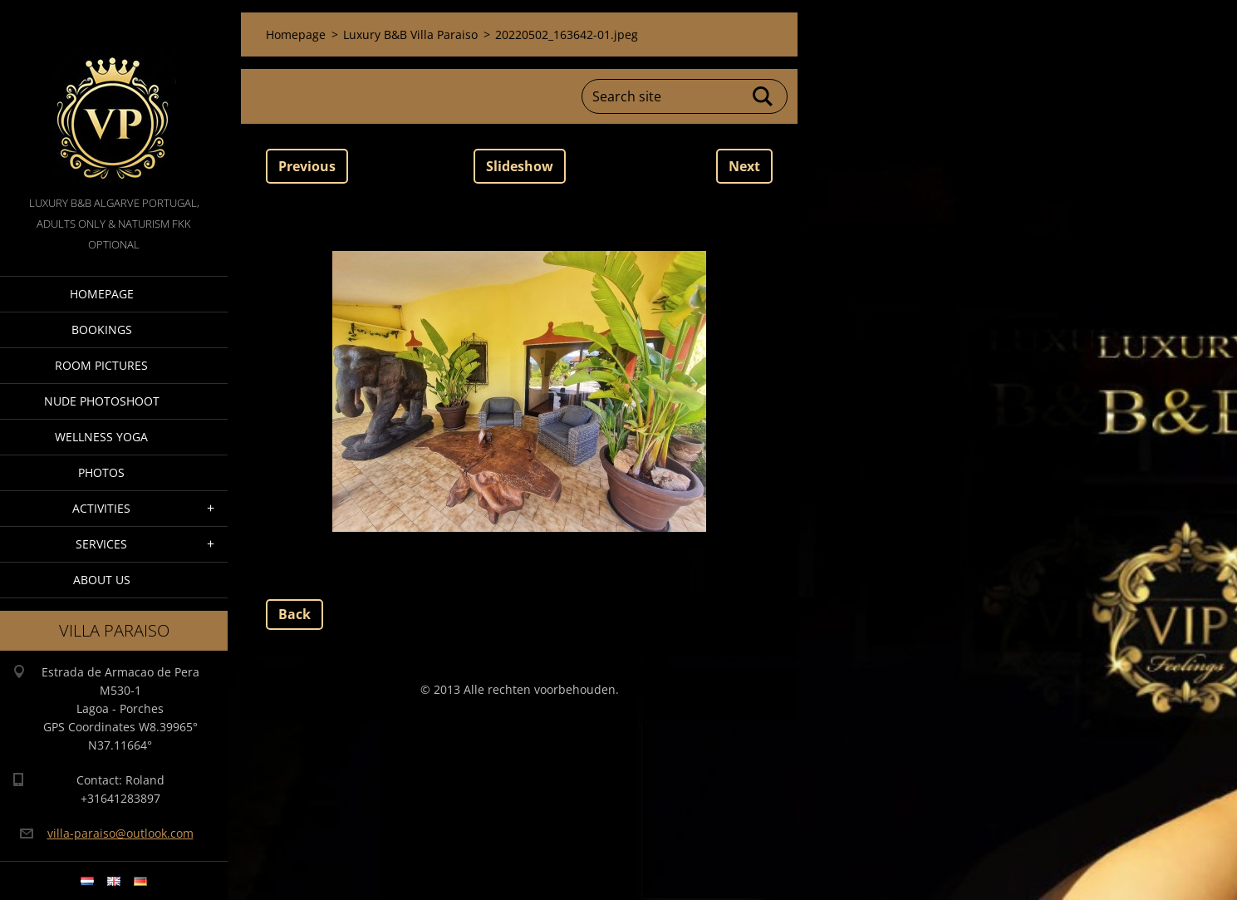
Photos (101, 472)
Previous (307, 166)
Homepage (102, 294)
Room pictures (101, 365)
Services (101, 544)
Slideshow (519, 166)
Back (294, 614)
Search (763, 96)
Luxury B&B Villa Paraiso (410, 34)
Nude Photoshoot (102, 401)
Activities (101, 508)
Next (744, 166)
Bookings (101, 329)
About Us (101, 580)
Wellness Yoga (101, 437)
